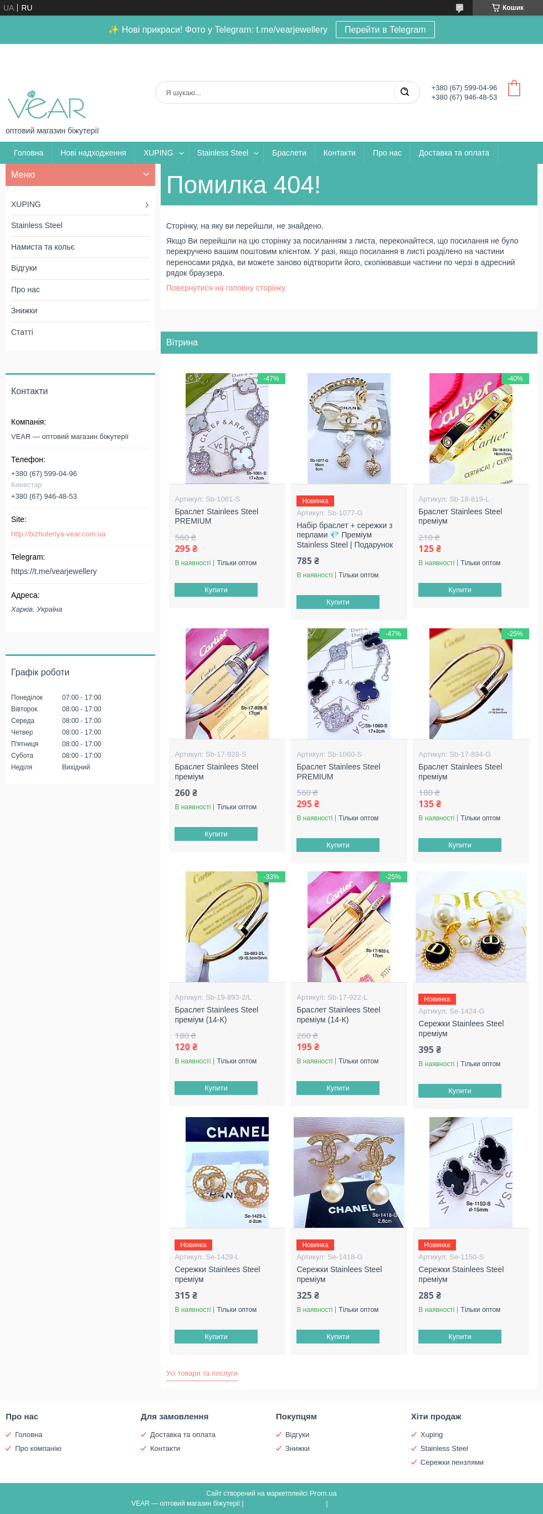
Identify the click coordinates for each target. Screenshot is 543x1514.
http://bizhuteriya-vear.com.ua (58, 534)
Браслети (289, 152)
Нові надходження (93, 152)
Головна (28, 152)
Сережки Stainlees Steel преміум (461, 1028)
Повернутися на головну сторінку (225, 287)
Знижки (24, 310)
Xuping (432, 1434)
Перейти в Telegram (385, 29)
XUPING (158, 152)
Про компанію (38, 1448)
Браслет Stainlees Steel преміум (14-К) (216, 1014)
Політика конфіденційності (371, 1503)
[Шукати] (404, 92)
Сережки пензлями (452, 1462)
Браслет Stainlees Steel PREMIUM (216, 516)
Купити (216, 590)
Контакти (340, 152)
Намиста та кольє (43, 246)
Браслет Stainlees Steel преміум (460, 516)
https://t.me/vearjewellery (54, 571)
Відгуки (24, 267)
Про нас (387, 152)
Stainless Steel (223, 152)
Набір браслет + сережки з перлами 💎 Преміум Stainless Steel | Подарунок (344, 535)
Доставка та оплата (454, 152)
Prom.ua (323, 1493)
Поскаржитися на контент (284, 1503)
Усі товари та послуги (202, 1373)
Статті (22, 332)
